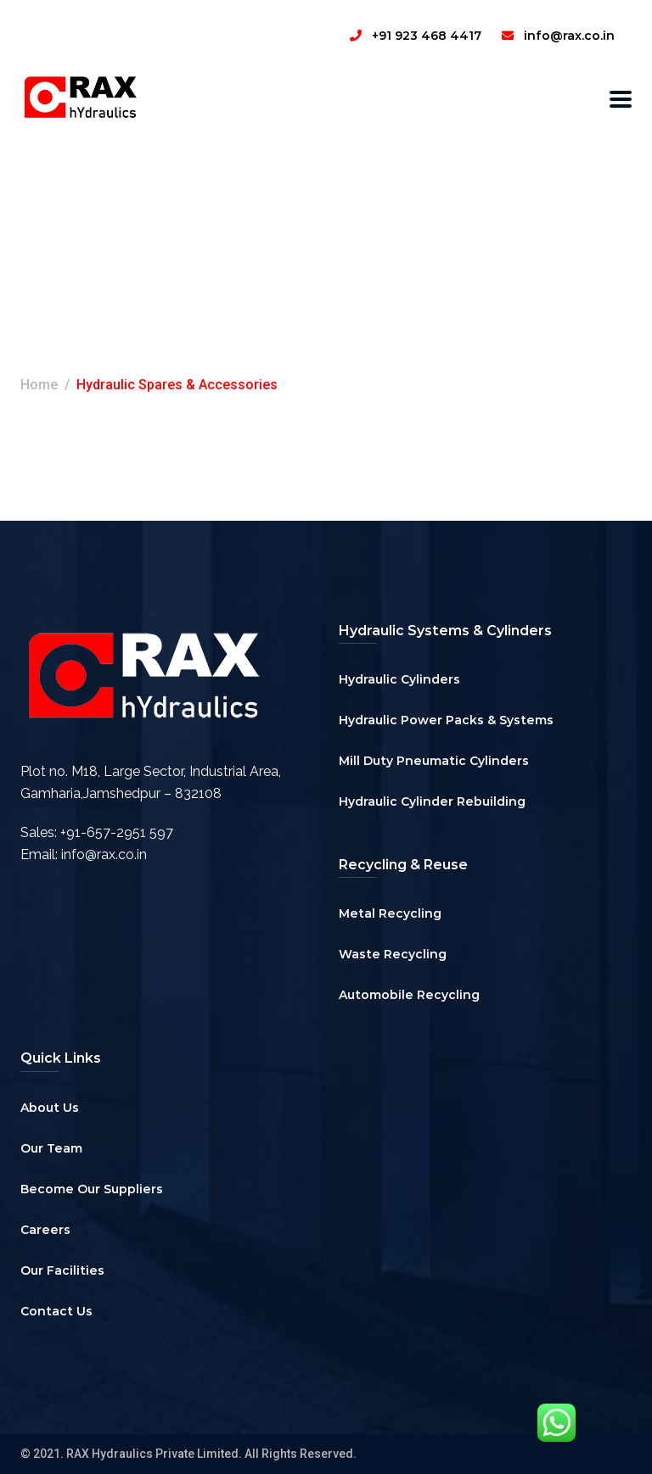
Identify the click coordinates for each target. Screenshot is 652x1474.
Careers (45, 1229)
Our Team (51, 1148)
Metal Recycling (390, 913)
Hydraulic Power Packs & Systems (446, 720)
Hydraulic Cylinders (399, 679)
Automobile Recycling (409, 994)
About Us (49, 1107)
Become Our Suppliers (91, 1189)
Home (39, 385)
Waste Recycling (393, 954)
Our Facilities (62, 1270)
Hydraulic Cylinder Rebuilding (432, 801)
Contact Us (56, 1311)
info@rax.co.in (104, 854)
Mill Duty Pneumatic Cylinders (434, 760)
